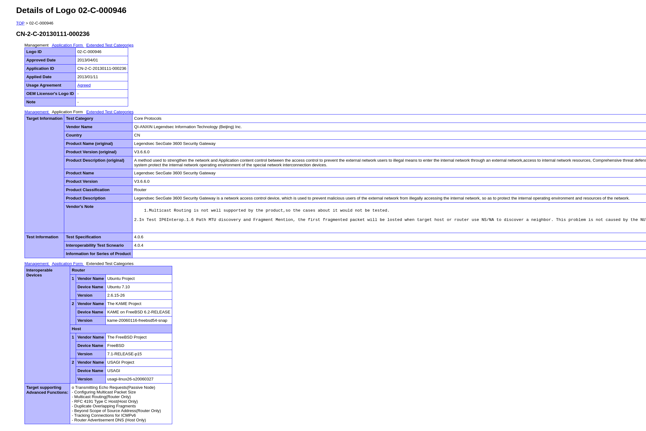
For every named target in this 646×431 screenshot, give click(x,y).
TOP (20, 23)
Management (37, 45)
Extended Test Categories (109, 45)
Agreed (84, 85)
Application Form (68, 45)
